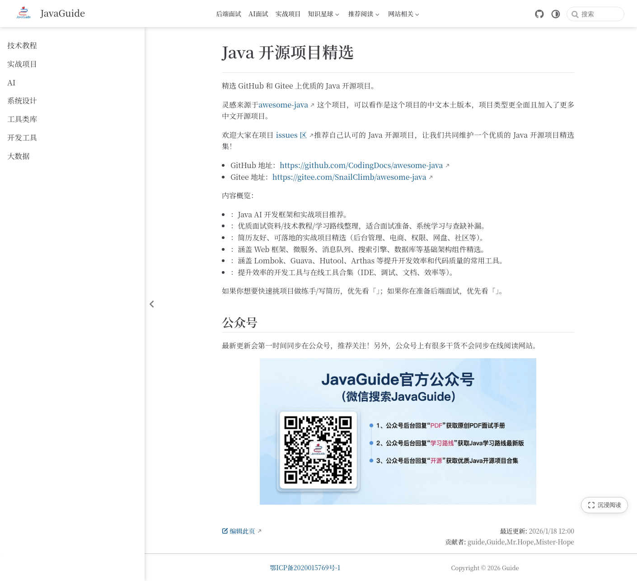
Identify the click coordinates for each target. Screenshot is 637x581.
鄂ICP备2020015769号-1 (305, 567)
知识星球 (323, 15)
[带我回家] (49, 14)
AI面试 (258, 13)
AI (11, 82)
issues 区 (291, 135)
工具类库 (22, 118)
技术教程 (22, 45)
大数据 (18, 155)
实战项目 (288, 13)
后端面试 (228, 13)
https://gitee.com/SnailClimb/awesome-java (349, 177)
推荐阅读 (364, 15)
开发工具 (22, 137)
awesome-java (283, 104)
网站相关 (403, 15)
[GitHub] (539, 14)
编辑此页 (238, 530)
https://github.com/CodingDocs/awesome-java (361, 165)
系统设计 (22, 100)
